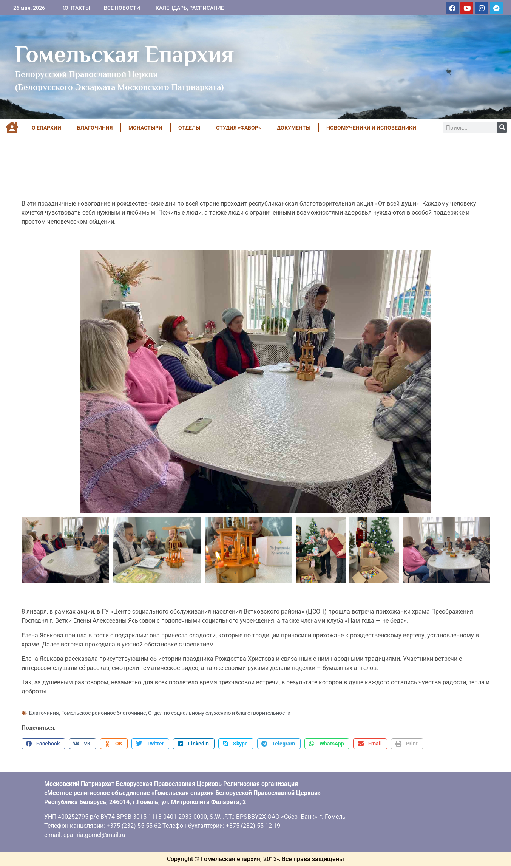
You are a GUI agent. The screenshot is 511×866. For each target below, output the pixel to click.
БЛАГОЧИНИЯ (95, 128)
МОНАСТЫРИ (145, 128)
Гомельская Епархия (124, 54)
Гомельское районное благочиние (103, 713)
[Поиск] (502, 127)
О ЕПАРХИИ (46, 128)
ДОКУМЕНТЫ (293, 128)
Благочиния (44, 713)
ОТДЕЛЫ (189, 128)
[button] (43, 744)
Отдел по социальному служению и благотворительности (219, 713)
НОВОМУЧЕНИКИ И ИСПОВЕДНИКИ (371, 128)
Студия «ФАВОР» (238, 128)
